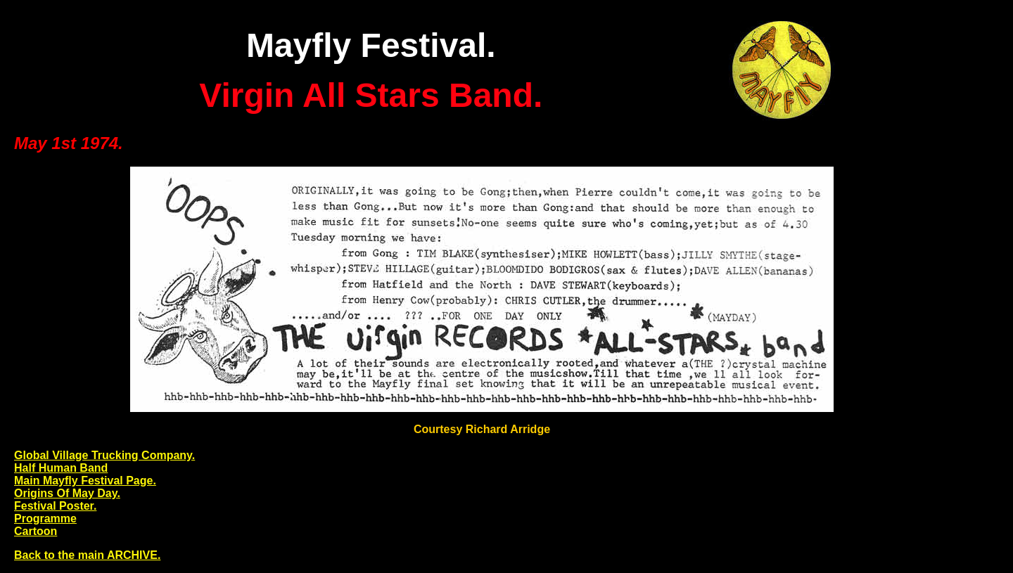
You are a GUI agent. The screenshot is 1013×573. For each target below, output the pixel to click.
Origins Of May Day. (67, 493)
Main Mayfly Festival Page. (85, 481)
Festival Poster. (55, 506)
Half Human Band (61, 468)
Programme (45, 518)
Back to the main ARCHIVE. (87, 555)
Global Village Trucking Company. (104, 455)
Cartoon (35, 531)
